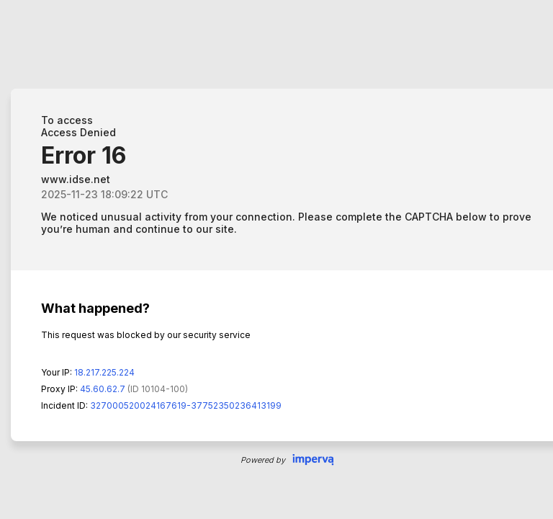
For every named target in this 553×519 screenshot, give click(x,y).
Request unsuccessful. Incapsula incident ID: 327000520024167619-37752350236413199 (276, 259)
